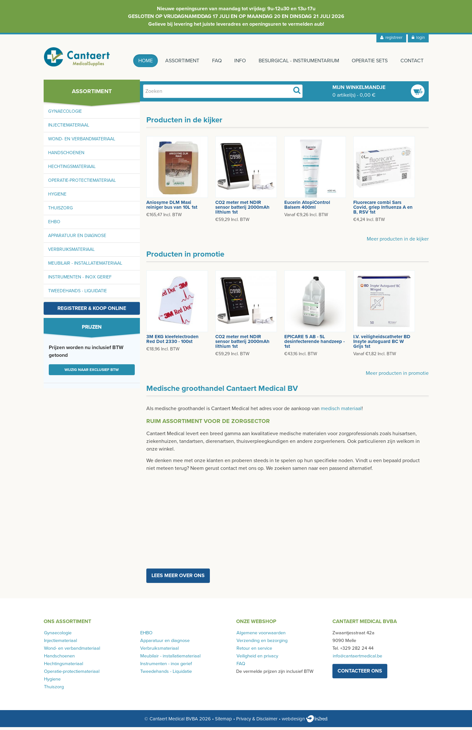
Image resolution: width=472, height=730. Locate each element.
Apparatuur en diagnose (77, 238)
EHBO (54, 224)
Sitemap (223, 722)
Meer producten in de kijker (398, 242)
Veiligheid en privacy (257, 659)
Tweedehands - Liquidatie (77, 293)
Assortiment (178, 60)
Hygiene (57, 197)
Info (238, 60)
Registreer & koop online (91, 311)
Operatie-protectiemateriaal (82, 183)
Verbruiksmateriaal (71, 252)
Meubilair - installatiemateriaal (85, 266)
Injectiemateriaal (68, 128)
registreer (391, 37)
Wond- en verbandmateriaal (81, 142)
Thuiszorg (60, 211)
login (418, 37)
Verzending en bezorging (261, 643)
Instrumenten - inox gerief (80, 280)
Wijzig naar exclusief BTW (91, 372)
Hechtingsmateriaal (72, 169)
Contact (412, 60)
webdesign (305, 722)
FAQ (214, 60)
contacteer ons (360, 674)
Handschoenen (66, 155)
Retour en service (254, 651)
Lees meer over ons (178, 578)
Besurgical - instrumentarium (297, 60)
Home (140, 60)
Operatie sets (369, 60)
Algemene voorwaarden (260, 635)
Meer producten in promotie (397, 376)
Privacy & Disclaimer (257, 722)
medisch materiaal (341, 411)
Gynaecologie (65, 114)
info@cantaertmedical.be (357, 659)
